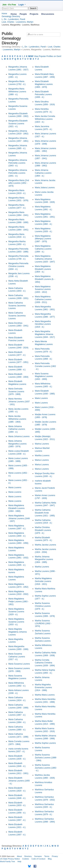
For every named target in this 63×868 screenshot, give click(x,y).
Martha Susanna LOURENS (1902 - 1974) (43, 623)
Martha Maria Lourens (45, 695)
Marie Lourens (41, 398)
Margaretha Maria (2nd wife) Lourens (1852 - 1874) (18, 183)
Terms (46, 856)
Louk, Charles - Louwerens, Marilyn (17, 22)
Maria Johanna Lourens (19, 436)
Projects (34, 14)
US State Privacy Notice (10, 859)
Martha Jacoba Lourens (45, 545)
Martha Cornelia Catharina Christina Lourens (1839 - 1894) (45, 663)
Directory (28, 856)
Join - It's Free (9, 5)
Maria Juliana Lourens (45, 187)
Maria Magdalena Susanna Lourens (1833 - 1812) (43, 289)
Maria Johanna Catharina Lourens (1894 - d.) (16, 429)
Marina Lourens (42, 444)
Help (19, 861)
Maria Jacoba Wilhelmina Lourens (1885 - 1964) (17, 419)
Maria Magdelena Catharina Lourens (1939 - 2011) (43, 299)
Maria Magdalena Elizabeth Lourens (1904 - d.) (43, 269)
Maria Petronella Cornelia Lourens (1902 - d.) (45, 366)
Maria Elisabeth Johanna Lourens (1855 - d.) (19, 781)
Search (33, 8)
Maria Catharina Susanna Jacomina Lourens (17, 306)
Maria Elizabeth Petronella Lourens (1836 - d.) (43, 94)
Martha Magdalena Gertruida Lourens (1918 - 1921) (43, 581)
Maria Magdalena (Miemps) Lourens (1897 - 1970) (43, 239)
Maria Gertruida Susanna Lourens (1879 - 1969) (16, 392)
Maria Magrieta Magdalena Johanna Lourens (17, 632)
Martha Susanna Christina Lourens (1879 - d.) (43, 606)
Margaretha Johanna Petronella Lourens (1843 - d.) (17, 163)
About (19, 856)
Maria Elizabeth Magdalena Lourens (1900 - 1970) (44, 84)
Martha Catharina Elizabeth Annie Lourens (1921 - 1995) (45, 513)
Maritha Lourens (42, 455)
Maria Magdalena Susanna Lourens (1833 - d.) (16, 622)
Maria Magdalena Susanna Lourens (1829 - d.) (16, 612)
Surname (38, 856)
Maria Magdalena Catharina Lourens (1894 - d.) (43, 249)
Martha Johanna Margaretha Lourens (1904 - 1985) (44, 559)
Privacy (55, 856)
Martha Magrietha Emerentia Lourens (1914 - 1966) (43, 687)
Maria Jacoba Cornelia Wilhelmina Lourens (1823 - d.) (45, 119)
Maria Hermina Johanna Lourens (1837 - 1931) (19, 402)
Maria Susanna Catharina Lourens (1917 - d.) (16, 657)
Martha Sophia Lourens (45, 743)
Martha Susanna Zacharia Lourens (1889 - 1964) (45, 758)
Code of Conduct (38, 859)
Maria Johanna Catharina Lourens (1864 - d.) (43, 173)
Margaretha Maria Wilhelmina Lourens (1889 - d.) (17, 92)
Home (14, 14)
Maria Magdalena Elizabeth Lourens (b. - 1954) (45, 279)
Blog (50, 859)
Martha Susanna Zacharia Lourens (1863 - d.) (45, 768)
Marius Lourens (42, 460)
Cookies (25, 859)
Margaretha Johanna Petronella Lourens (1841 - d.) (17, 173)
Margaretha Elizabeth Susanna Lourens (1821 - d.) (18, 124)
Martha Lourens (42, 567)
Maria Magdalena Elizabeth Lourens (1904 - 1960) (16, 508)
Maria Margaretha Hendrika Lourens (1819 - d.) (43, 324)
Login (21, 5)
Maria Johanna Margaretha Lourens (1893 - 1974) (17, 444)
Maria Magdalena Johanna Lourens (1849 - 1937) (19, 518)
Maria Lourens (14, 487)
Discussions (47, 14)
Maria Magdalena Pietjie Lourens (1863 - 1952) (18, 602)
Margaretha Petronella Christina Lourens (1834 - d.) (18, 266)
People (23, 14)
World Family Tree (7, 861)
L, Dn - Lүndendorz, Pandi (34, 47)
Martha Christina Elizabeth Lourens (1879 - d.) (43, 530)
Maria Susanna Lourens (19, 664)
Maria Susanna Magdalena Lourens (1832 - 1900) (44, 376)
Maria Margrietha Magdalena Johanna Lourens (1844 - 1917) (45, 334)
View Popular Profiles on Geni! (44, 56)
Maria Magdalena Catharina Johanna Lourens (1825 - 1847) (45, 259)
